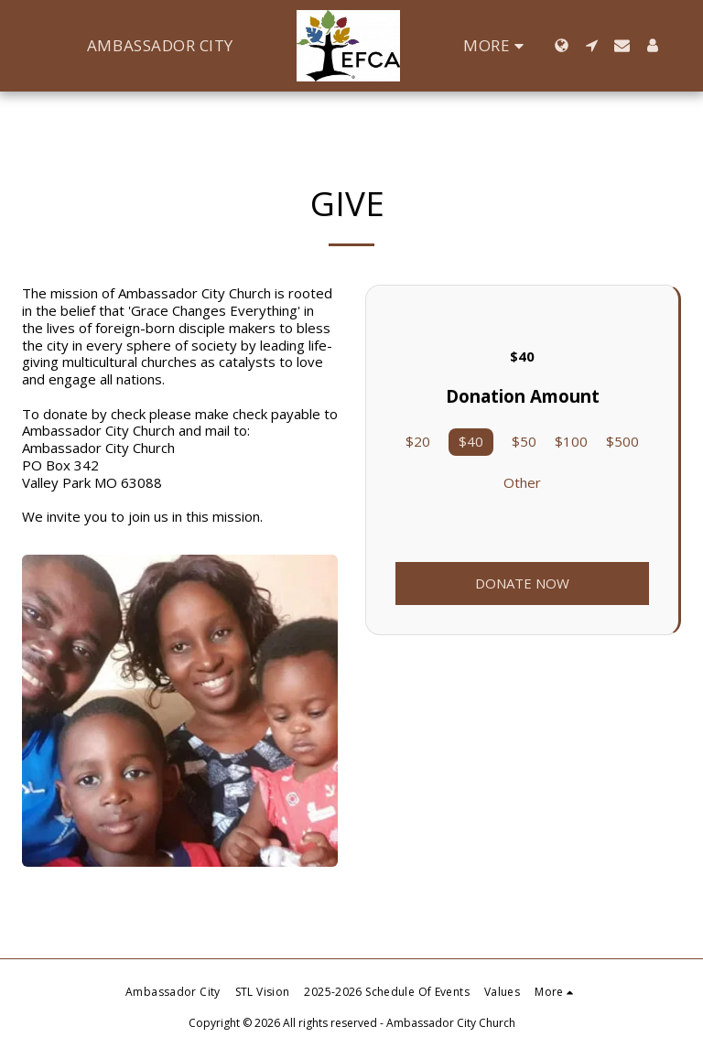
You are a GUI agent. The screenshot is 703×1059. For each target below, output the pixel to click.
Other (522, 483)
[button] (593, 45)
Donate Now (522, 583)
